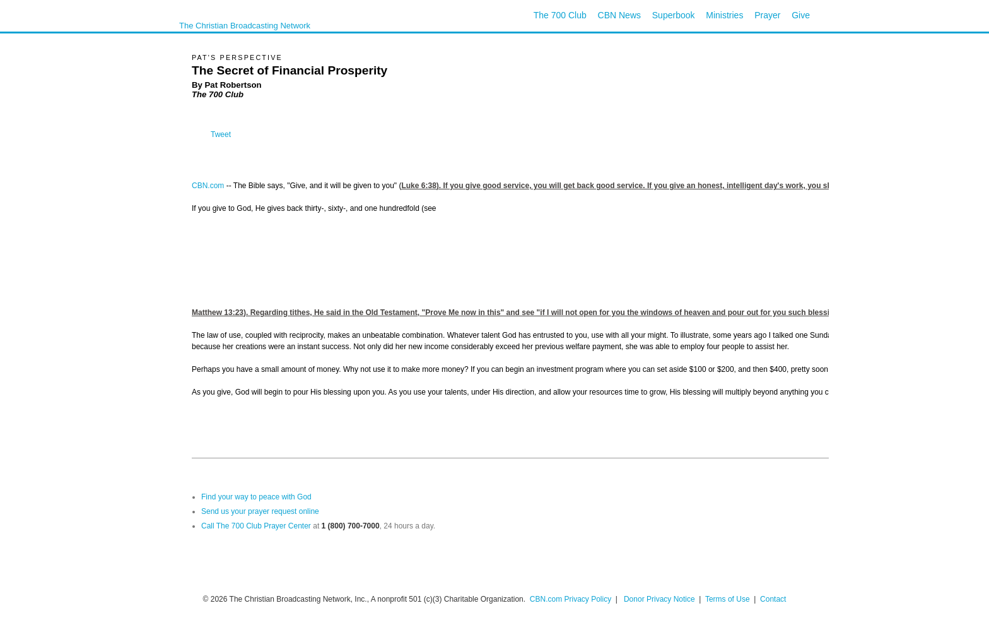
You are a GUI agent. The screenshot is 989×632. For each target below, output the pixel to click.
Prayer (767, 15)
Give (801, 15)
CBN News (619, 15)
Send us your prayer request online (260, 511)
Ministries (724, 15)
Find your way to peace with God (256, 496)
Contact (773, 599)
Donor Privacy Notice (659, 599)
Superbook (673, 15)
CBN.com (208, 185)
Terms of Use (728, 599)
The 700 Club (560, 15)
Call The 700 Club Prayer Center (256, 526)
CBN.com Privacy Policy (570, 599)
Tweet (221, 134)
